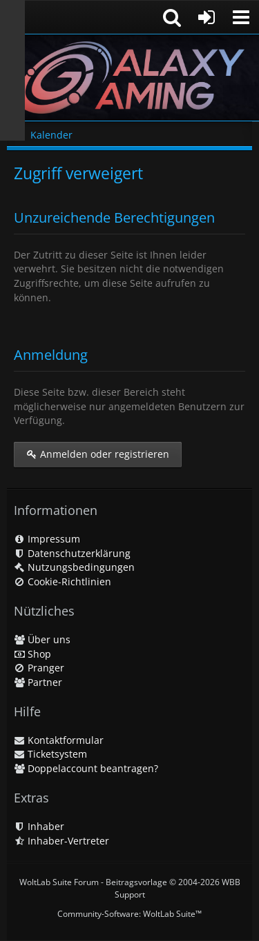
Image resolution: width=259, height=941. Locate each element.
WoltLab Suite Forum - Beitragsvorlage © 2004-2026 (129, 888)
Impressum (47, 538)
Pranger (39, 667)
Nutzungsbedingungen (74, 567)
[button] (241, 17)
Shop (32, 653)
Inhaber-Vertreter (61, 840)
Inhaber (39, 826)
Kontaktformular (59, 740)
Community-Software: (129, 914)
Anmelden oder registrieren (97, 454)
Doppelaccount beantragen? (86, 768)
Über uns (42, 639)
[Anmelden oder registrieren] (206, 17)
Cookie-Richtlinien (62, 581)
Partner (38, 682)
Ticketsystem (50, 753)
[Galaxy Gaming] (129, 77)
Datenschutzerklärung (72, 553)
